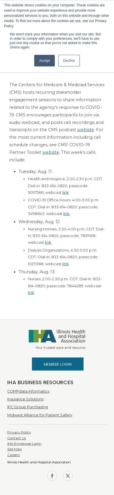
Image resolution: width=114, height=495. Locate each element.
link (65, 192)
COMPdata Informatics (28, 391)
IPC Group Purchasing (27, 407)
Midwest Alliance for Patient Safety (39, 415)
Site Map (14, 449)
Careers (13, 455)
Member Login (58, 364)
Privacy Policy (19, 432)
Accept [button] (44, 61)
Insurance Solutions (25, 399)
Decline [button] (69, 61)
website (85, 129)
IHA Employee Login (24, 443)
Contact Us (16, 438)
